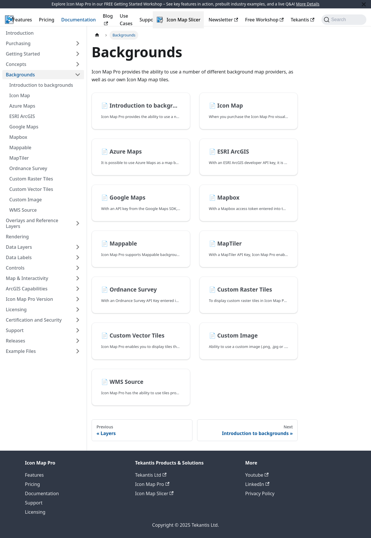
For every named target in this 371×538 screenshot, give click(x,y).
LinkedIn (257, 484)
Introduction (20, 33)
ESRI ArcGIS (22, 116)
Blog (108, 19)
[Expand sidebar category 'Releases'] (77, 340)
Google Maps (23, 127)
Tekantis (302, 19)
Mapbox (18, 137)
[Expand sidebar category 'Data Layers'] (77, 247)
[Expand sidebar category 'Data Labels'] (77, 257)
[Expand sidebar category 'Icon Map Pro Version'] (77, 299)
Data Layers (19, 247)
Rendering (17, 236)
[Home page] (97, 35)
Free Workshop (264, 19)
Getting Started (23, 54)
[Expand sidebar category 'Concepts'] (77, 64)
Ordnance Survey (28, 168)
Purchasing (18, 43)
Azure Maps (22, 106)
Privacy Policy (259, 493)
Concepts (16, 64)
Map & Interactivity (27, 278)
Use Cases (126, 20)
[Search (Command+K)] (343, 19)
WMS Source (23, 210)
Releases (15, 341)
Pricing (46, 19)
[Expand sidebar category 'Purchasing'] (77, 43)
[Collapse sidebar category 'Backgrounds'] (77, 74)
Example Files (21, 351)
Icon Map (19, 95)
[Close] (364, 4)
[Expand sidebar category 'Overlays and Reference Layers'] (77, 223)
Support (148, 19)
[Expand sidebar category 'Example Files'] (77, 351)
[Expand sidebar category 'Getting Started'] (77, 53)
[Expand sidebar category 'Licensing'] (77, 309)
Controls (15, 268)
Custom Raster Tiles (31, 179)
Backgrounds (20, 74)
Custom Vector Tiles (31, 189)
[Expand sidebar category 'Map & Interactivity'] (77, 278)
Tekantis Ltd (150, 475)
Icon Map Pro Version (29, 299)
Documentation (78, 19)
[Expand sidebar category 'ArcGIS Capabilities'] (77, 288)
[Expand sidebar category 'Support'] (77, 330)
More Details (307, 4)
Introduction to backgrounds (41, 85)
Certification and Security (34, 320)
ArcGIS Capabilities (27, 288)
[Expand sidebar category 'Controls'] (77, 267)
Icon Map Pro (152, 484)
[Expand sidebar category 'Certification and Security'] (77, 320)
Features (22, 19)
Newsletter (223, 19)
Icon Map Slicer (184, 19)
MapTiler (19, 158)
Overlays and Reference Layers (32, 223)
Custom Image (25, 199)
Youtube (257, 475)
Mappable (20, 147)
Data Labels (19, 257)
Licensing (16, 309)
